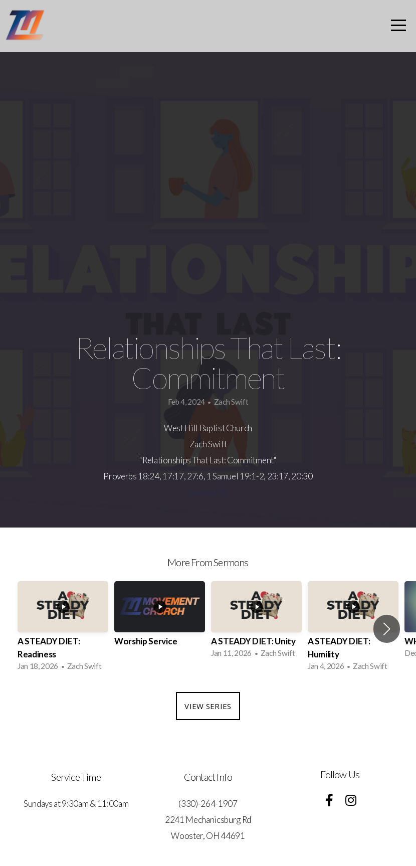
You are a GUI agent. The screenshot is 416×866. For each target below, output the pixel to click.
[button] (386, 629)
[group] (63, 628)
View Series (207, 706)
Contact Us (208, 492)
